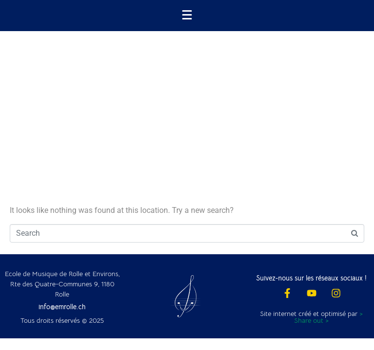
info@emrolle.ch (62, 306)
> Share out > (328, 317)
